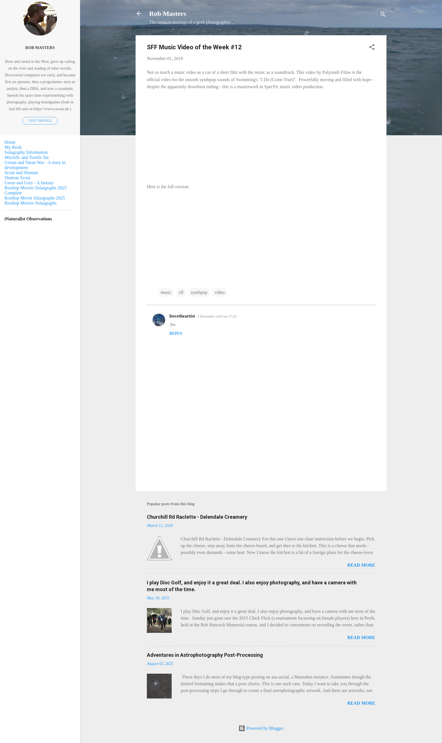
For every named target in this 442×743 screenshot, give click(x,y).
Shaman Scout (17, 177)
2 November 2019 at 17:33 (217, 316)
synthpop (199, 292)
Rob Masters (167, 13)
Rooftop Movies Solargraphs (31, 203)
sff (181, 292)
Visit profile (40, 121)
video (220, 292)
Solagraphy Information (26, 152)
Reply (175, 333)
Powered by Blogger (261, 728)
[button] (371, 48)
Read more (361, 565)
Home (10, 142)
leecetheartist (182, 316)
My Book (13, 147)
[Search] (383, 15)
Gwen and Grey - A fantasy (29, 182)
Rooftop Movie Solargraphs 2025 (35, 198)
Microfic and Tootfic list (26, 157)
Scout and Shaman (21, 172)
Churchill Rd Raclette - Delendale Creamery (197, 517)
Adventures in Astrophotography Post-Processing (205, 655)
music (166, 292)
